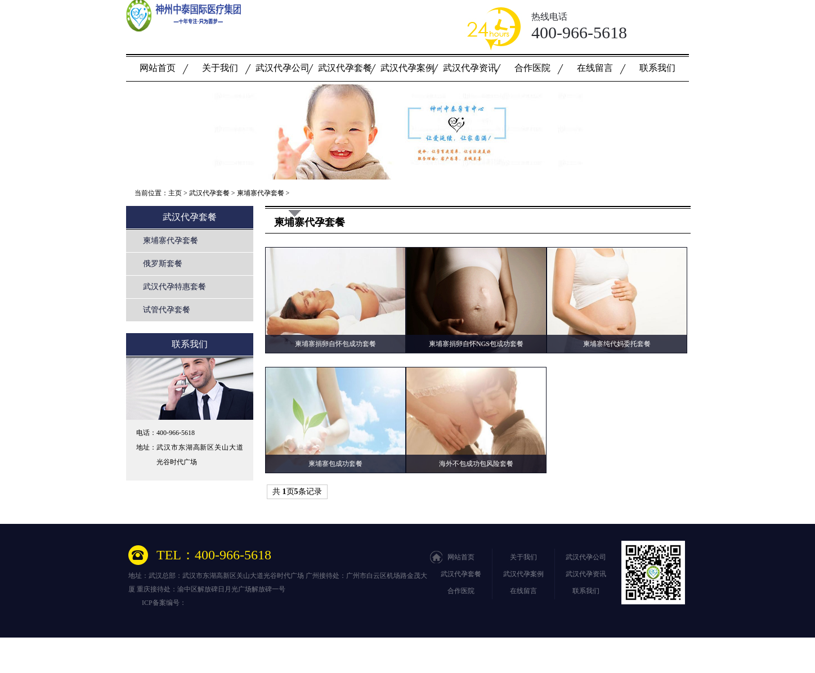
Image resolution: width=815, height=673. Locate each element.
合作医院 (532, 68)
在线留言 (595, 68)
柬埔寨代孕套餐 (260, 193)
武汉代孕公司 (283, 68)
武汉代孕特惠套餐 (174, 286)
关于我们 (220, 68)
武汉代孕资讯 (470, 68)
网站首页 (158, 68)
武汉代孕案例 (407, 68)
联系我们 (657, 68)
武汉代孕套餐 (345, 68)
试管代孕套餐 (166, 310)
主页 (175, 193)
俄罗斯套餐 (162, 263)
